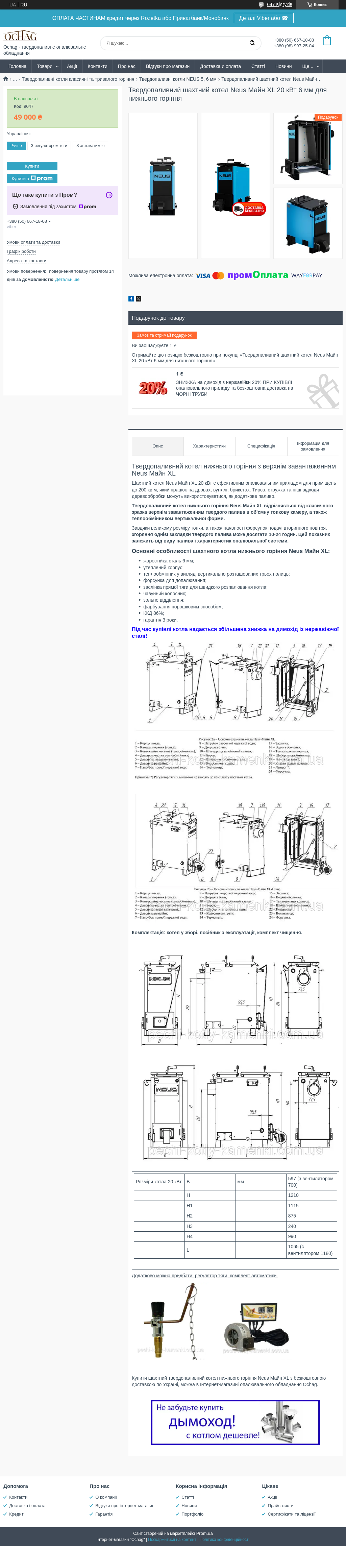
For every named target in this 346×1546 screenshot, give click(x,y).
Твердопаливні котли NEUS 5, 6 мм (178, 79)
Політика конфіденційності (225, 1539)
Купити (32, 166)
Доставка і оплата (27, 1505)
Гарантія (104, 1514)
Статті (258, 66)
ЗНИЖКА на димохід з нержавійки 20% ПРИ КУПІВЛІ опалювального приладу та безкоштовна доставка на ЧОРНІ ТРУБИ (234, 388)
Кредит (16, 1514)
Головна (17, 66)
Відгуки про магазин (168, 66)
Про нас (126, 66)
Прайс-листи (280, 1505)
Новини (283, 66)
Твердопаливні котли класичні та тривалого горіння (78, 79)
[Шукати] (252, 43)
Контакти (97, 66)
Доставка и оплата (220, 66)
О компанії (106, 1497)
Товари (44, 66)
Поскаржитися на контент (172, 1539)
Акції (72, 66)
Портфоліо (192, 1514)
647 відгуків (279, 4)
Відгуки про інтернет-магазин (124, 1505)
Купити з (31, 178)
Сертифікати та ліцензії (291, 1514)
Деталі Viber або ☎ (264, 18)
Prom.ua (204, 1533)
